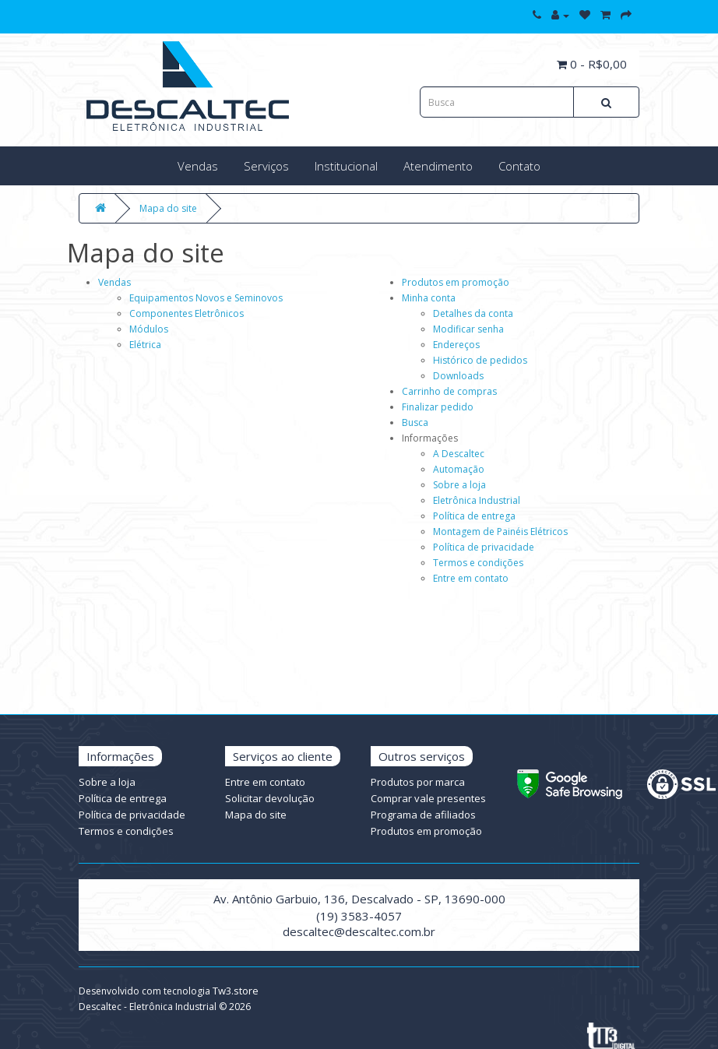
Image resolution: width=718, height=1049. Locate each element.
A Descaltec (458, 453)
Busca (415, 422)
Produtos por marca (418, 782)
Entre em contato (471, 578)
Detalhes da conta (473, 313)
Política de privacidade (483, 547)
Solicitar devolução (270, 798)
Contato (519, 166)
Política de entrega (474, 516)
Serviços (266, 166)
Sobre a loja (459, 484)
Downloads (458, 375)
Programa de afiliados (423, 815)
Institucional (346, 166)
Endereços (456, 344)
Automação (458, 469)
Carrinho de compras (449, 391)
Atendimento (438, 166)
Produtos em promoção (455, 282)
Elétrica (145, 344)
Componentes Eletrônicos (186, 313)
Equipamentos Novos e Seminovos (206, 297)
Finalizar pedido (437, 407)
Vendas (198, 166)
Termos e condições (478, 562)
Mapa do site (168, 208)
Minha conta (429, 297)
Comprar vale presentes (428, 798)
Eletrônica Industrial (476, 500)
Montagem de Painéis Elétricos (500, 531)
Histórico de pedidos (480, 360)
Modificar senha (468, 329)
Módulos (148, 329)
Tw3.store (236, 991)
